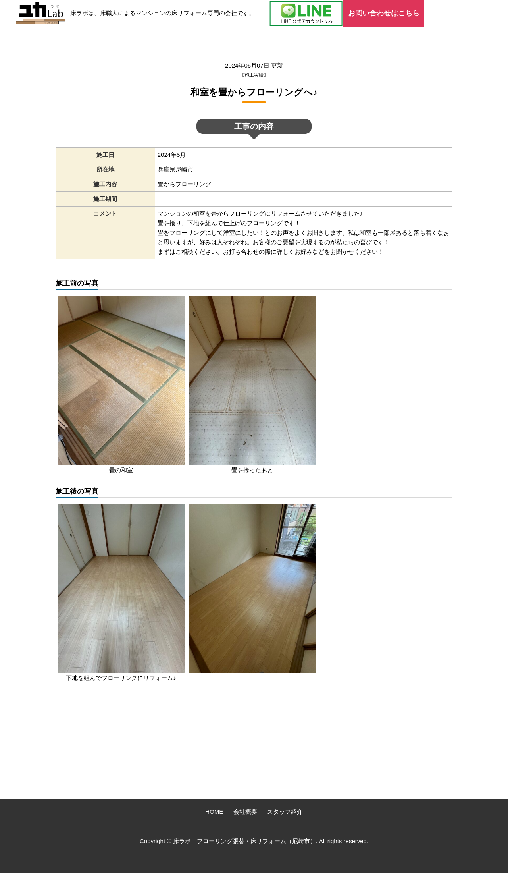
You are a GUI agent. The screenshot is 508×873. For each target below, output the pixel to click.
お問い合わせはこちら (383, 13)
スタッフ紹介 (285, 811)
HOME (214, 811)
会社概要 (245, 811)
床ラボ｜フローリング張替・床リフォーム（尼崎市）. (245, 841)
